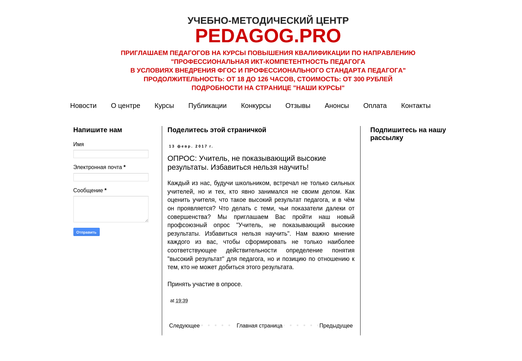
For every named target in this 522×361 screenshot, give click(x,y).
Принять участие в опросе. (205, 284)
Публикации (207, 105)
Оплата (375, 105)
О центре (125, 105)
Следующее (184, 326)
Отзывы (297, 105)
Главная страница (259, 326)
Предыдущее (336, 326)
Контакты (416, 105)
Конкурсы (256, 105)
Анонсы (337, 105)
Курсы (164, 105)
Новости (83, 105)
